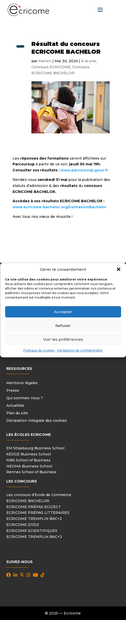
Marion (44, 61)
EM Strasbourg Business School (35, 448)
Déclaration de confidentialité (80, 351)
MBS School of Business (28, 460)
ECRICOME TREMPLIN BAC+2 (34, 518)
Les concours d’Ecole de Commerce (38, 495)
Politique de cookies (39, 351)
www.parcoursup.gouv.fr (84, 170)
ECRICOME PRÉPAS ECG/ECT (33, 507)
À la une (88, 61)
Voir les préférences (63, 339)
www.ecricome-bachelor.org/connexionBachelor (59, 207)
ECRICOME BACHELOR (27, 501)
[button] (118, 269)
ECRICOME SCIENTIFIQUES (31, 530)
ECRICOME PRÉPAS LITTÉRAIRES (37, 512)
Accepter (63, 311)
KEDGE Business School (28, 454)
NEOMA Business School (29, 466)
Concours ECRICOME (50, 67)
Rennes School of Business (31, 472)
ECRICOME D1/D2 (22, 524)
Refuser (63, 325)
